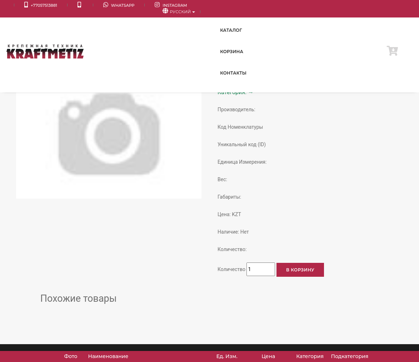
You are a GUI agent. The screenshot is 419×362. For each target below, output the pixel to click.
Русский (390, 5)
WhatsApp (89, 5)
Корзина (328, 21)
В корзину (300, 269)
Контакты (366, 21)
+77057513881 (30, 5)
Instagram (131, 5)
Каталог (293, 21)
